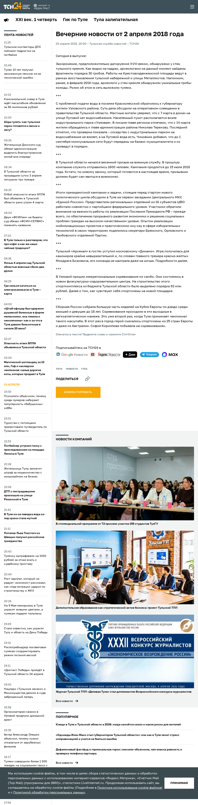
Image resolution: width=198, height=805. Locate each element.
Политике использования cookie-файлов (129, 788)
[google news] (72, 354)
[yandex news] (105, 354)
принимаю (179, 783)
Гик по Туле (75, 20)
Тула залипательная (116, 20)
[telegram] (149, 354)
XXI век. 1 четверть (36, 20)
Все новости (64, 701)
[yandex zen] (130, 354)
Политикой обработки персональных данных (49, 792)
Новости (72, 369)
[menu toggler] (192, 6)
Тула (84, 369)
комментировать (78, 392)
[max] (170, 354)
